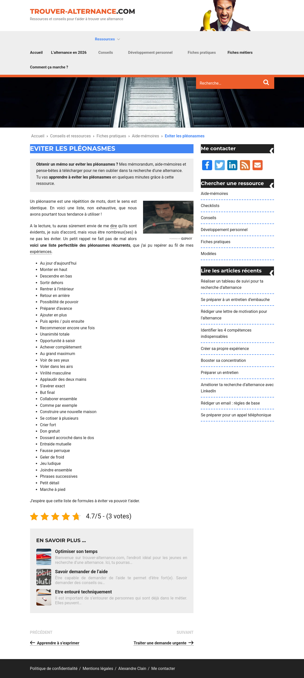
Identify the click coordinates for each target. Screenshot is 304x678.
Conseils (105, 52)
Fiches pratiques (202, 52)
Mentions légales (97, 668)
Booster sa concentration (223, 360)
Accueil (36, 52)
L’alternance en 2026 (69, 52)
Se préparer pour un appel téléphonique (236, 415)
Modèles (208, 253)
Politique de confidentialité (54, 668)
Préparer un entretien (219, 372)
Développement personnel (150, 52)
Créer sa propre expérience (225, 348)
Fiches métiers (240, 52)
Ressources (108, 39)
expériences (41, 251)
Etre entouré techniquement (83, 591)
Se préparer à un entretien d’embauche (235, 299)
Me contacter (163, 668)
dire (113, 225)
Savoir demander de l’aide (81, 571)
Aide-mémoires (145, 136)
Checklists (210, 205)
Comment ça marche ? (49, 67)
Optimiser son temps (76, 551)
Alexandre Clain (132, 668)
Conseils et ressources (70, 136)
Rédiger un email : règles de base (230, 403)
